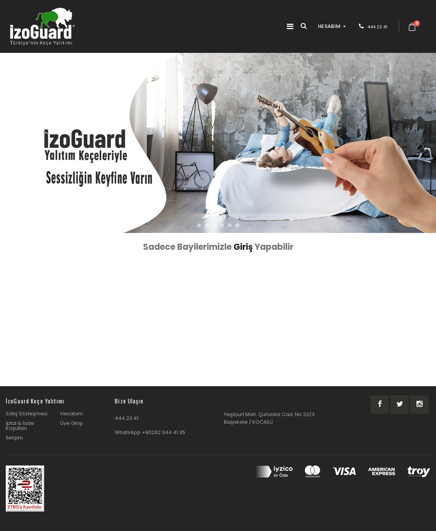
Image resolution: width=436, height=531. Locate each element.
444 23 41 (377, 27)
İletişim (14, 437)
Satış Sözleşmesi (27, 413)
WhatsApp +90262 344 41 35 (150, 432)
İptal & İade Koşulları (20, 426)
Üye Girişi (71, 423)
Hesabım (71, 413)
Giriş (244, 247)
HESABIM (329, 26)
